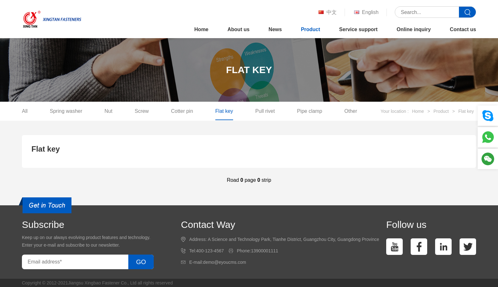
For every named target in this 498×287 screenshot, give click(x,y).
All (25, 111)
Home (201, 29)
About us (238, 29)
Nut (108, 111)
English (366, 12)
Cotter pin (182, 111)
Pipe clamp (309, 111)
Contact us (463, 29)
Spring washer (66, 111)
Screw (142, 111)
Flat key (224, 111)
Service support (358, 29)
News (275, 29)
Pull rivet (265, 111)
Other (350, 111)
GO (141, 261)
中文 (327, 12)
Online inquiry (414, 29)
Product (310, 29)
